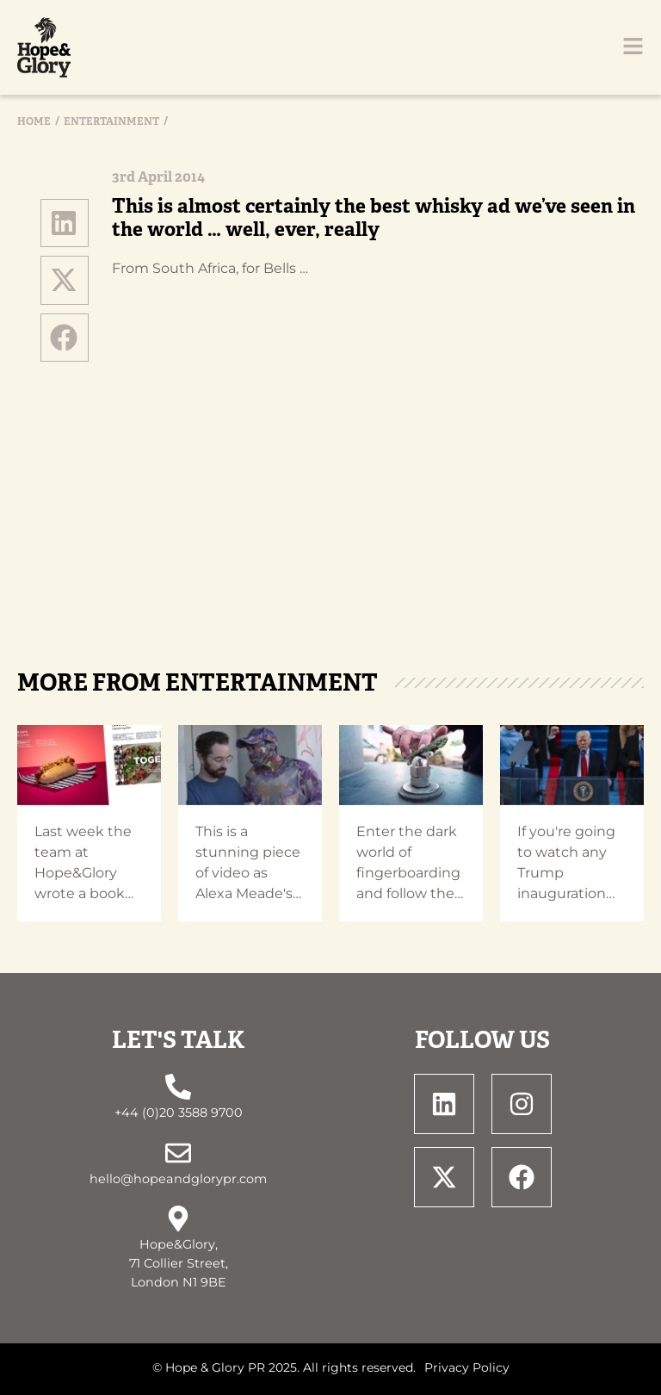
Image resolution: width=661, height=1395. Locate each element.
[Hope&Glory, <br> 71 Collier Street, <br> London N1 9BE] (178, 1218)
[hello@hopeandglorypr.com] (178, 1153)
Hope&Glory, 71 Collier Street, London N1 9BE (178, 1263)
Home (34, 121)
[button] (64, 223)
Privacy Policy (467, 1367)
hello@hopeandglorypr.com (178, 1179)
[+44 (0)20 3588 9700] (178, 1087)
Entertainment (111, 121)
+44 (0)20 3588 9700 (178, 1112)
